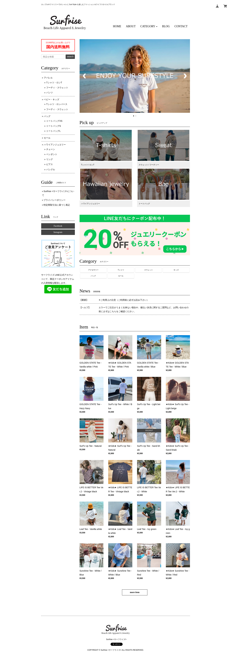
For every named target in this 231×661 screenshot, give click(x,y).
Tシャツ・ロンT (54, 82)
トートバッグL (53, 131)
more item (135, 592)
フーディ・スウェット (57, 87)
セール (120, 276)
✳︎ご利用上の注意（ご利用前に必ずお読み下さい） (124, 300)
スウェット (148, 270)
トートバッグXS (54, 121)
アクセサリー (93, 270)
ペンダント (51, 154)
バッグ (93, 276)
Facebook (58, 226)
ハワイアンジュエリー (55, 144)
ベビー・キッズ (51, 99)
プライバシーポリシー (54, 200)
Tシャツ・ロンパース (56, 104)
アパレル (48, 77)
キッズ (176, 270)
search (70, 56)
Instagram (58, 232)
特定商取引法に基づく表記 (57, 205)
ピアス (49, 164)
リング (49, 159)
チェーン (50, 149)
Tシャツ (121, 270)
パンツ (49, 92)
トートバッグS (53, 126)
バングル (50, 169)
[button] (149, 26)
